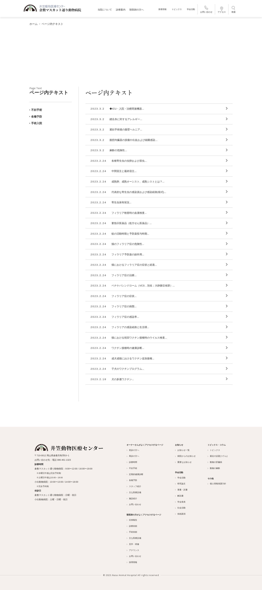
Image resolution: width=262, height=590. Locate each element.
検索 (233, 10)
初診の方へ (133, 450)
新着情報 (162, 10)
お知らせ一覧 (182, 450)
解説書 (179, 495)
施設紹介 (132, 498)
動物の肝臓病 (215, 462)
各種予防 (35, 116)
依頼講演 (180, 514)
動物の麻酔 (214, 468)
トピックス (177, 10)
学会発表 (180, 502)
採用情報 (132, 562)
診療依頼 (132, 526)
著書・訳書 (181, 490)
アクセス (222, 10)
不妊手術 (35, 109)
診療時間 (132, 462)
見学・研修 (133, 544)
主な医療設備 (134, 492)
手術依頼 (132, 532)
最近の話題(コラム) (217, 456)
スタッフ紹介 (134, 486)
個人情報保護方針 (217, 483)
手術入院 (35, 123)
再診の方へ (133, 456)
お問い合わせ (206, 10)
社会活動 (180, 508)
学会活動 (191, 10)
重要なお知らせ (183, 462)
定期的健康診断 (135, 474)
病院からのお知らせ (185, 456)
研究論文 (180, 483)
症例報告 (132, 520)
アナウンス (133, 550)
